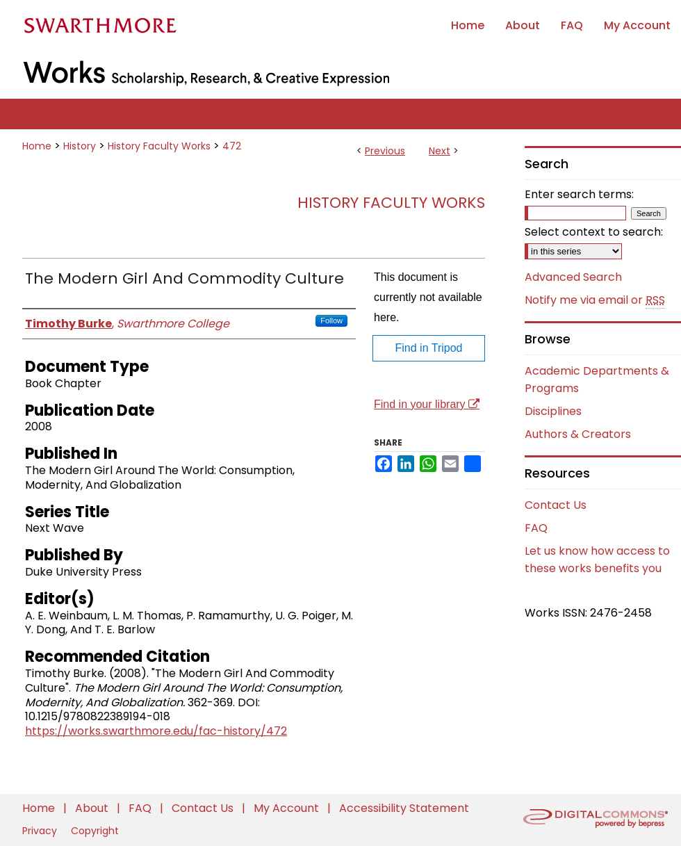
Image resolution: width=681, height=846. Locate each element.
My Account (288, 808)
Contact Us (555, 505)
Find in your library (426, 404)
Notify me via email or (595, 300)
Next (439, 151)
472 (231, 146)
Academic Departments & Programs (597, 379)
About (93, 808)
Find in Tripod (429, 348)
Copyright (95, 831)
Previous (385, 151)
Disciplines (553, 411)
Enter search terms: (579, 194)
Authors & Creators (578, 434)
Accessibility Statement (404, 808)
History (79, 146)
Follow (331, 320)
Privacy (41, 831)
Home (36, 146)
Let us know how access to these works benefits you (597, 559)
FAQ (536, 528)
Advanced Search (573, 277)
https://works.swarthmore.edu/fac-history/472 (156, 731)
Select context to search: (594, 232)
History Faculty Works (159, 146)
